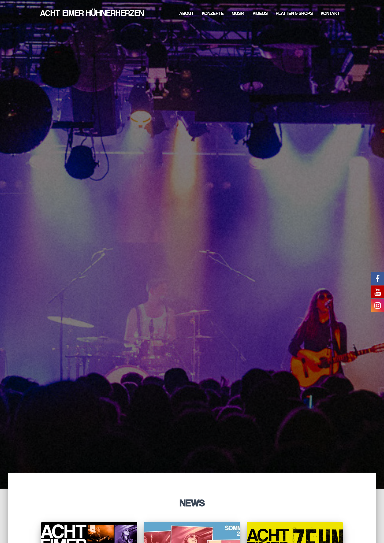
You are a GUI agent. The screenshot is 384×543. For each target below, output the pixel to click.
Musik (238, 13)
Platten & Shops (294, 13)
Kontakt (330, 13)
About (186, 13)
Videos (260, 13)
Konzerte (213, 13)
